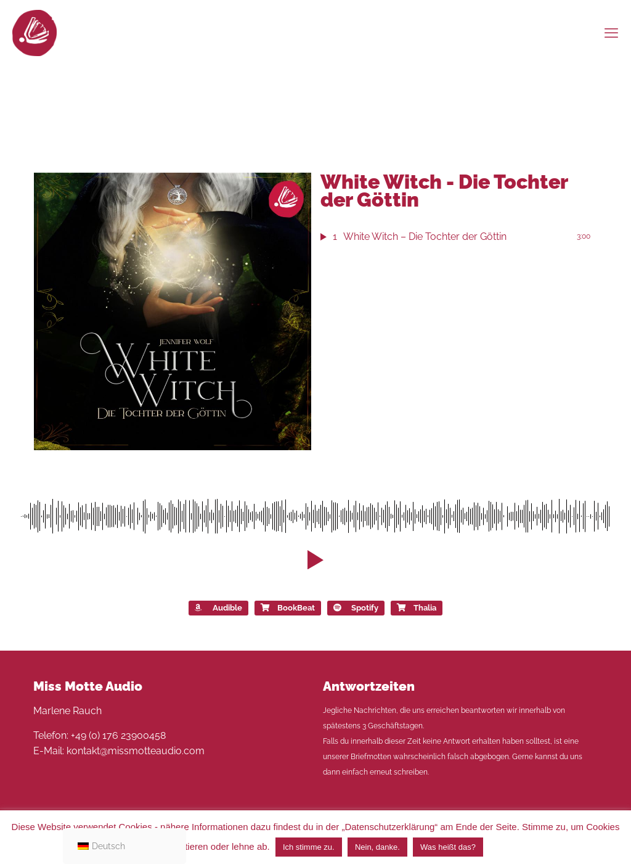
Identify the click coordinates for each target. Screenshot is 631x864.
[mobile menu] (611, 32)
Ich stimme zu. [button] (309, 847)
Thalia (416, 607)
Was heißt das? (448, 847)
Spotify (355, 607)
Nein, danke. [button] (377, 847)
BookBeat (288, 607)
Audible (218, 607)
